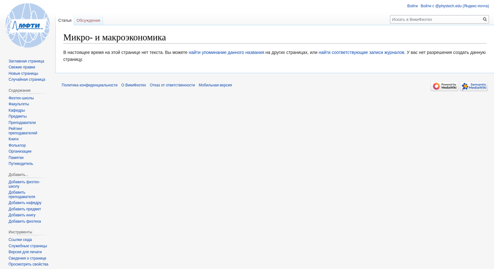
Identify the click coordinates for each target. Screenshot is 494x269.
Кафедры (17, 110)
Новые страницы (23, 73)
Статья (65, 20)
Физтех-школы (21, 98)
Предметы (17, 116)
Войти (412, 6)
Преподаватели (22, 122)
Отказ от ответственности (172, 85)
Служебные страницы (28, 246)
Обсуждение (89, 20)
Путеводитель (21, 163)
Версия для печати (25, 252)
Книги (13, 139)
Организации (20, 151)
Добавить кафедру (25, 203)
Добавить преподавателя (22, 194)
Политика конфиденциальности (90, 85)
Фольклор (17, 145)
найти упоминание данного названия (226, 52)
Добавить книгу (22, 215)
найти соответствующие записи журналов (361, 52)
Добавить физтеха (25, 221)
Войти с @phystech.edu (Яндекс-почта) (455, 6)
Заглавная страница (26, 61)
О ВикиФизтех (133, 85)
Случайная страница (27, 79)
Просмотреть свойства (28, 264)
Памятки (16, 157)
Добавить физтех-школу (24, 184)
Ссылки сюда (20, 239)
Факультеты (19, 104)
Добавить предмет (25, 209)
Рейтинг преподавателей (23, 130)
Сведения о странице (27, 258)
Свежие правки (22, 67)
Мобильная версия (215, 85)
